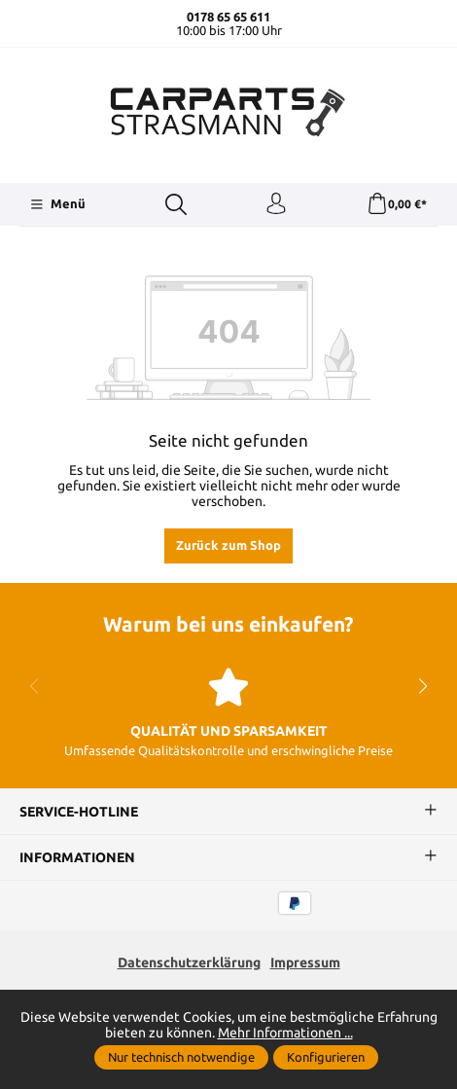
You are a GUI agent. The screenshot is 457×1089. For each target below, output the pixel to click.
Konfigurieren (326, 1057)
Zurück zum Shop (228, 545)
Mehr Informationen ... (285, 1032)
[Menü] (58, 204)
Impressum (305, 962)
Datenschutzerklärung (189, 962)
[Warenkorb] (397, 204)
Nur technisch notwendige (181, 1057)
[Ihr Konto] (276, 204)
